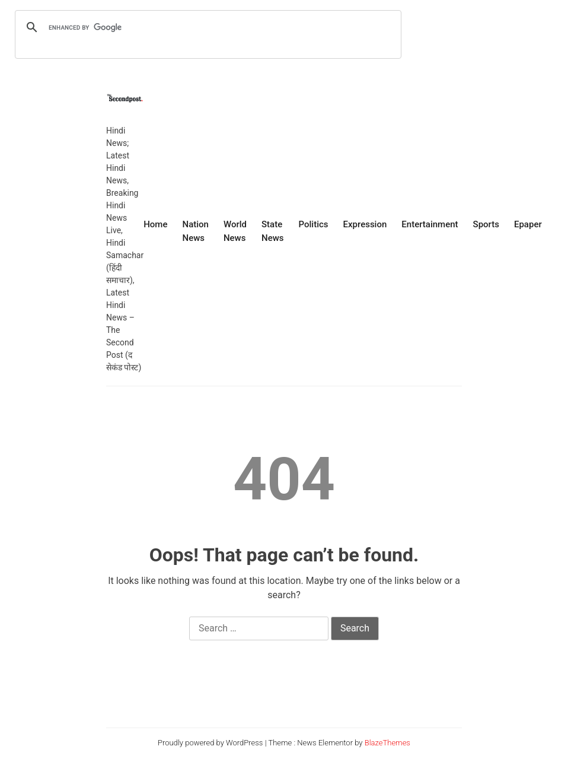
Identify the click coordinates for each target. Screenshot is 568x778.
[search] (206, 27)
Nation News (195, 231)
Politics (313, 224)
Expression (365, 224)
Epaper (528, 224)
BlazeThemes (387, 742)
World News (235, 231)
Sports (486, 224)
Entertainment (429, 224)
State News (272, 231)
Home (155, 224)
